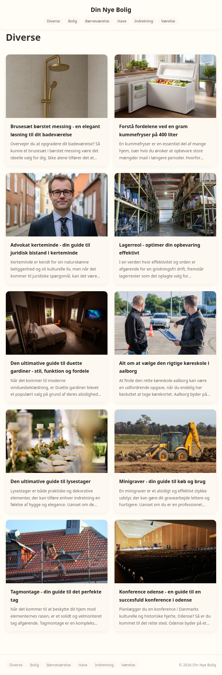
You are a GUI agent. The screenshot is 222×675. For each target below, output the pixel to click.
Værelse (168, 21)
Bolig (72, 21)
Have (121, 21)
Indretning (144, 21)
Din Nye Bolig (111, 10)
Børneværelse (97, 21)
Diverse (53, 21)
